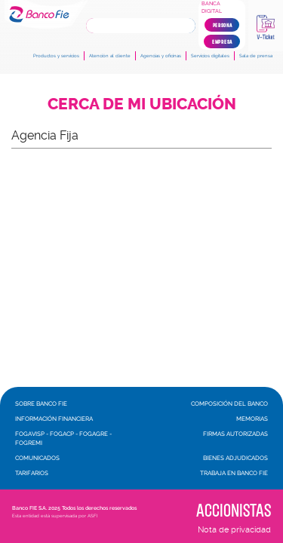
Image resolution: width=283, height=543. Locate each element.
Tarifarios (31, 473)
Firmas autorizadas (235, 433)
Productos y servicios (56, 56)
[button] (141, 136)
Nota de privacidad (234, 530)
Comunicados (37, 458)
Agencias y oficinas (160, 56)
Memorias (252, 418)
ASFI (92, 515)
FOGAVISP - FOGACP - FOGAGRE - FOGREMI (63, 438)
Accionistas (233, 510)
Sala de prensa (255, 56)
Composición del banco (229, 403)
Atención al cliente (110, 56)
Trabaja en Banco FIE (234, 473)
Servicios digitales (210, 56)
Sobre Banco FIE (41, 403)
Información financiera (54, 418)
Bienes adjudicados (235, 458)
